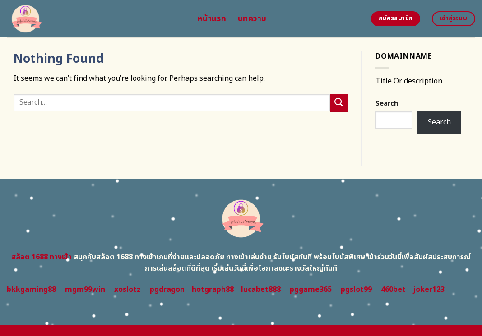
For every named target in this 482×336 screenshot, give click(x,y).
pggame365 (311, 289)
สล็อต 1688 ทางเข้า (41, 257)
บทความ (252, 19)
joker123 (429, 289)
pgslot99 (356, 289)
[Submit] (339, 102)
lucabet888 (261, 289)
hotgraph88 (213, 289)
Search (386, 103)
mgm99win (85, 289)
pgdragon (167, 289)
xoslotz (127, 289)
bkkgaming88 (31, 289)
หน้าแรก (212, 19)
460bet (393, 289)
